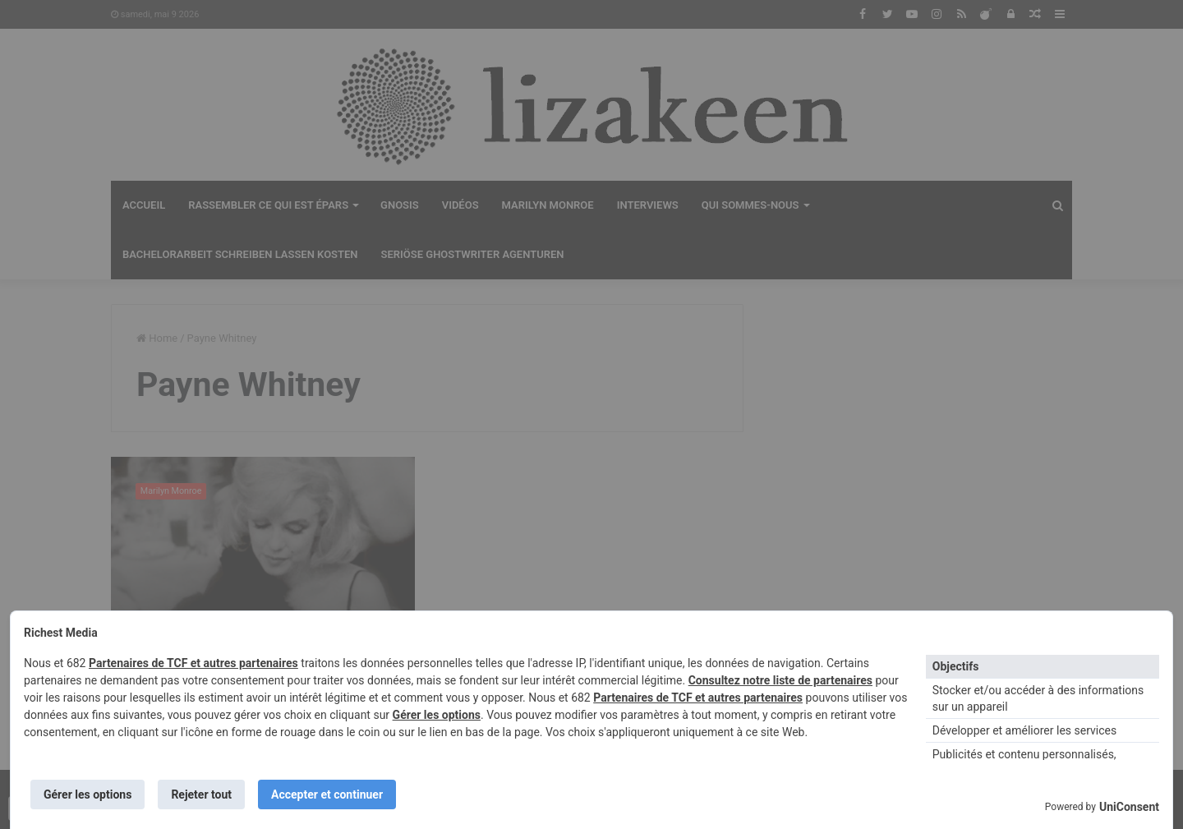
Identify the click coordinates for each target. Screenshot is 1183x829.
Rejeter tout (201, 794)
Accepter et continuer (327, 794)
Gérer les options (437, 714)
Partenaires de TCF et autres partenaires (193, 663)
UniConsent (1129, 806)
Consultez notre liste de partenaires (780, 680)
